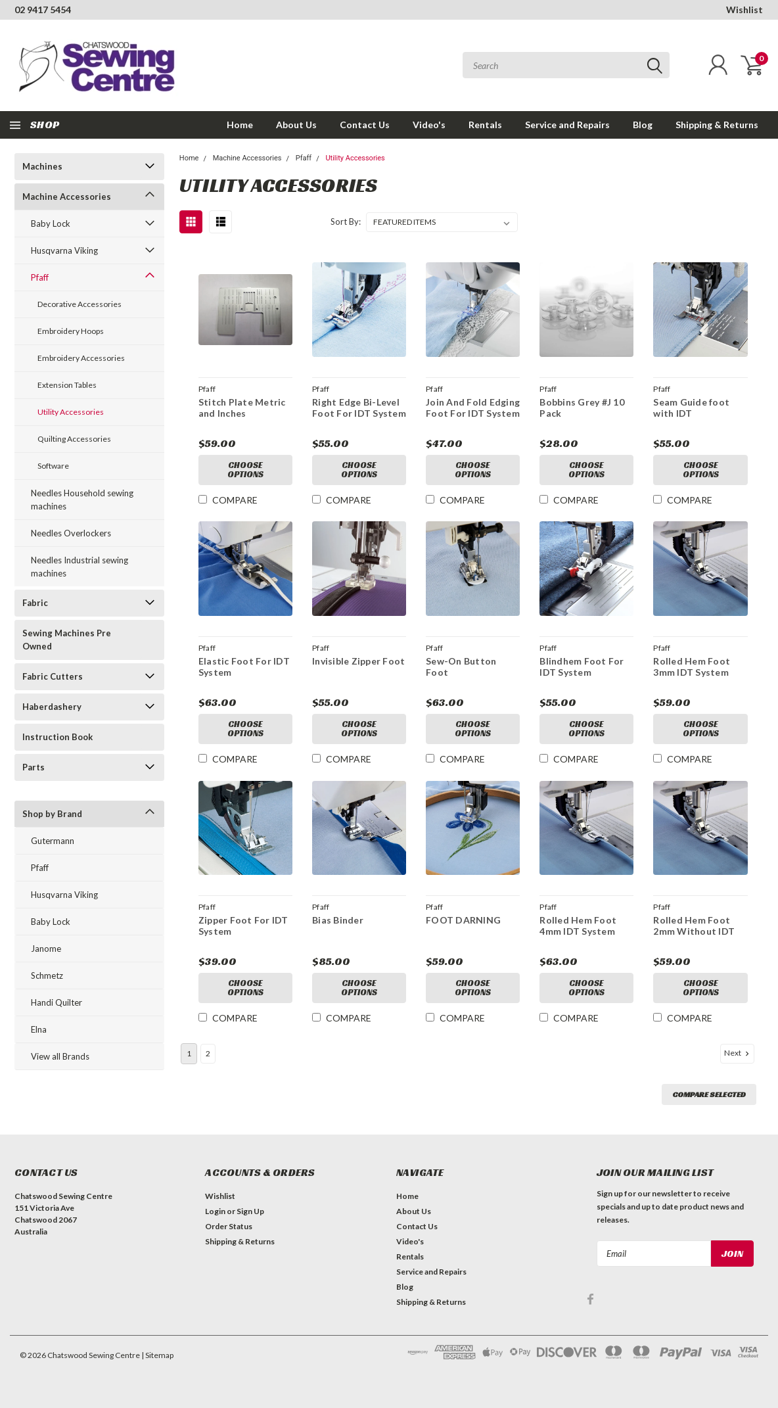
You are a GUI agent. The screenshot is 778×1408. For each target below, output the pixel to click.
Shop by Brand (52, 814)
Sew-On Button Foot (461, 666)
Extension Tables (67, 385)
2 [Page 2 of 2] (208, 1053)
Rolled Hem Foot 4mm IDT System (577, 925)
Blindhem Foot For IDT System (581, 666)
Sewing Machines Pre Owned (66, 639)
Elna (39, 1029)
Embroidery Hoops (70, 331)
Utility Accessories (70, 412)
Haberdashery (51, 706)
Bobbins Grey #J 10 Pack (581, 407)
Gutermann (52, 840)
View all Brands (60, 1056)
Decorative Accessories (79, 304)
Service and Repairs (567, 124)
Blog (642, 124)
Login (215, 1211)
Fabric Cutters (52, 676)
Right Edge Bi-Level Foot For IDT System (359, 407)
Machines (42, 166)
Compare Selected (709, 1094)
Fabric (35, 603)
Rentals (485, 124)
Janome (46, 948)
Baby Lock (50, 223)
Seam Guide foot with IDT (691, 407)
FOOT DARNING (463, 920)
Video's (429, 124)
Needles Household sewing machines (82, 499)
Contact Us (365, 124)
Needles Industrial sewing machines (79, 566)
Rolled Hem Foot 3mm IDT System (691, 666)
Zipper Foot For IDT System (243, 925)
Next (738, 1053)
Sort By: (346, 221)
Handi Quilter (56, 1002)
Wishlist (744, 9)
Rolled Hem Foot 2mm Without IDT (694, 925)
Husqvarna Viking (64, 250)
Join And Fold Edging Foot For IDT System (473, 407)
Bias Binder (337, 920)
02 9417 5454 (42, 9)
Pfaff (40, 277)
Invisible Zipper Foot (358, 661)
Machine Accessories (66, 196)
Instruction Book (57, 737)
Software (53, 466)
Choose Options (245, 469)
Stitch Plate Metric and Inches (242, 407)
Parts (33, 767)
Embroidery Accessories (81, 358)
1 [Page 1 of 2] (189, 1053)
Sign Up (250, 1211)
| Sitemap (157, 1355)
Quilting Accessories (74, 439)
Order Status (228, 1226)
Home (240, 124)
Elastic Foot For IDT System (244, 666)
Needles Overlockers (71, 533)
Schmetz (47, 975)
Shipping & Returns (716, 124)
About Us (296, 124)
